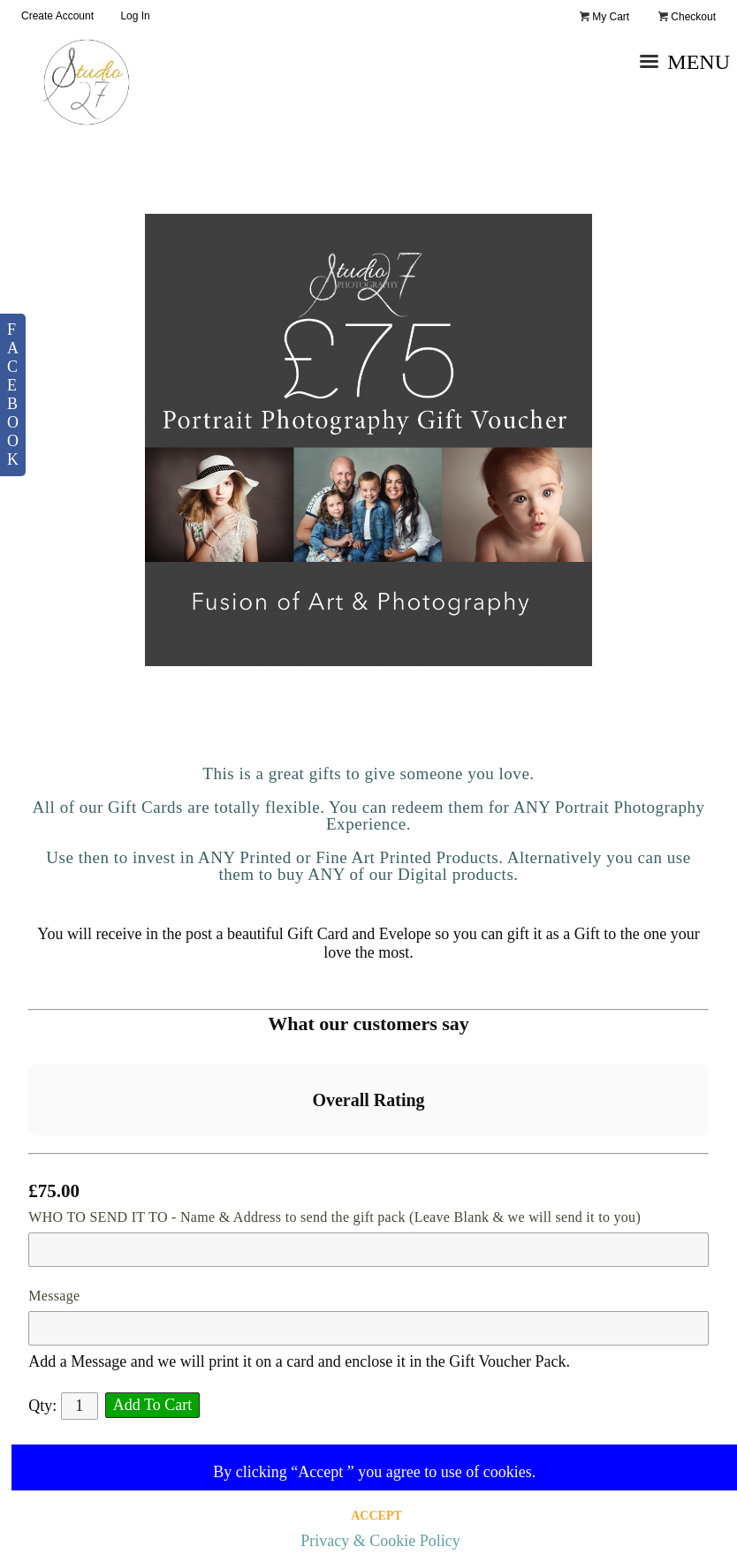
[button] (28, 1153)
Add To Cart (152, 1405)
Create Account (57, 16)
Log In (134, 16)
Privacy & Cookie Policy (380, 1541)
